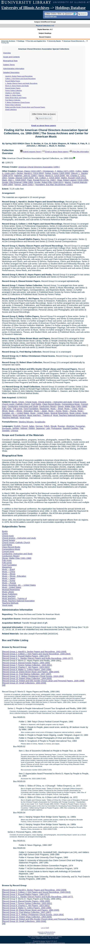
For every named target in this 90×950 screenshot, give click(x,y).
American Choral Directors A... (74, 41)
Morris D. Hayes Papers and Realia (17, 86)
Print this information (79, 152)
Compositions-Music (71, 404)
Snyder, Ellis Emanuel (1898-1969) (17, 182)
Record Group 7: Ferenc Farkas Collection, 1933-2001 (27, 665)
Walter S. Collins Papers (13, 95)
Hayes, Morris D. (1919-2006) (51, 175)
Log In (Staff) (45, 928)
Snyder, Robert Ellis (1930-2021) (49, 182)
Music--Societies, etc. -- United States (19, 585)
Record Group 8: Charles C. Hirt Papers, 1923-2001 (26, 667)
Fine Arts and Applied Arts (36, 41)
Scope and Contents (11, 57)
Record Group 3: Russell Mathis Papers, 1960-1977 (26, 656)
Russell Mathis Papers (12, 81)
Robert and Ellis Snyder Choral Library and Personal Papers (25, 107)
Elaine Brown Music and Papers (15, 97)
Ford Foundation (31, 409)
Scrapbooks (40, 422)
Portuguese (56, 428)
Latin (48, 428)
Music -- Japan (40, 411)
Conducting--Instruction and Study (23, 406)
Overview (7, 53)
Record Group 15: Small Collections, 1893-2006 (24, 683)
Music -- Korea (54, 411)
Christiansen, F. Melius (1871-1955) (58, 171)
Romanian (6, 428)
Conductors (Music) (48, 406)
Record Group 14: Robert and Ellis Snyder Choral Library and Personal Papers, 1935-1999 (43, 681)
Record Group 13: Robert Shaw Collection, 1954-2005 (27, 678)
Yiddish (31, 428)
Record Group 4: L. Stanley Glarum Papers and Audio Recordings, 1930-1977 (37, 658)
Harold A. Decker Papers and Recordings (19, 76)
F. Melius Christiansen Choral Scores (17, 102)
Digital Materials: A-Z (45, 29)
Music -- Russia (69, 411)
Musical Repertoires (59, 413)
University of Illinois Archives (25, 8)
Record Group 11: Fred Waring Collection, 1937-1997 (26, 674)
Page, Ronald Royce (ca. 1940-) (41, 180)
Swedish (6, 430)
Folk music (7, 409)
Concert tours (8, 551)
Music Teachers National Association (69, 415)
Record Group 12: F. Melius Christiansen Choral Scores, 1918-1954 (33, 676)
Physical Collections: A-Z (45, 25)
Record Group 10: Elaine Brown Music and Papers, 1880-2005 (30, 672)
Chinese (14, 430)
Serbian (15, 428)
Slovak (54, 426)
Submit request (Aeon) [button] (30, 152)
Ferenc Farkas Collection (13, 90)
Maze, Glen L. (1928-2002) (14, 180)
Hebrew (23, 428)
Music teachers (19, 415)
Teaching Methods (10, 417)
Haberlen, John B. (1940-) (25, 175)
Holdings (21, 41)
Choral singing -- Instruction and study (55, 402)
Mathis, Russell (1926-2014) (73, 178)
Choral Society (79, 402)
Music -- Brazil (56, 409)
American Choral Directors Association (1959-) (39, 167)
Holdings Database (70, 8)
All (4, 685)
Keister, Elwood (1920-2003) (21, 178)
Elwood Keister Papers (12, 88)
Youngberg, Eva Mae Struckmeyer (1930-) (54, 184)
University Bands (55, 41)
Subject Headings (45, 33)
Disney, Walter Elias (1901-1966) (72, 406)
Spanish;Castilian (70, 428)
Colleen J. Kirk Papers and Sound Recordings (20, 78)
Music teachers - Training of (39, 415)
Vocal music (24, 417)
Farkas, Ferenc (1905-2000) (57, 173)
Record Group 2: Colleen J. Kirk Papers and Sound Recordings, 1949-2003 (36, 654)
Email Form (50, 933)
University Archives (8, 41)
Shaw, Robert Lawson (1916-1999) (72, 180)
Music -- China (70, 409)
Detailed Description (11, 72)
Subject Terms (9, 65)
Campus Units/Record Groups (45, 22)
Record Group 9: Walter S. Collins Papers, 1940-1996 (27, 669)
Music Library (75, 413)
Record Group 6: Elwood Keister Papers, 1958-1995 (26, 663)
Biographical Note (10, 61)
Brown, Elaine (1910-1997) (29, 171)
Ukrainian (70, 426)
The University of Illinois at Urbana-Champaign (50, 943)
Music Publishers (9, 594)
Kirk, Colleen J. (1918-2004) (47, 178)
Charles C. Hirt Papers (12, 93)
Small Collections (11, 109)
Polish (46, 426)
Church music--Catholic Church (16, 404)
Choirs (21, 402)
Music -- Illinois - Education (21, 411)
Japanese (40, 428)
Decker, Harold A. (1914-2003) (30, 173)
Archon (43, 941)
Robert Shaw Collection (13, 105)
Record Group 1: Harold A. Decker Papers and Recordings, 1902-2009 (34, 651)
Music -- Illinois (8, 574)
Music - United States (39, 413)
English (17, 426)
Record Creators (45, 37)
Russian (61, 426)
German (39, 426)
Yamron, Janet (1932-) (24, 184)
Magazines (44, 409)
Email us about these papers (43, 125)
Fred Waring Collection (12, 100)
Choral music (31, 402)
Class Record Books (51, 404)
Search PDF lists (51, 16)
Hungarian (80, 426)
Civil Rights (36, 404)
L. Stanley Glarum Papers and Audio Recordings (21, 83)
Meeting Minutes (26, 422)
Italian (31, 426)
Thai (81, 428)
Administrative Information (13, 68)
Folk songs (18, 409)
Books (14, 402)
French (25, 426)
